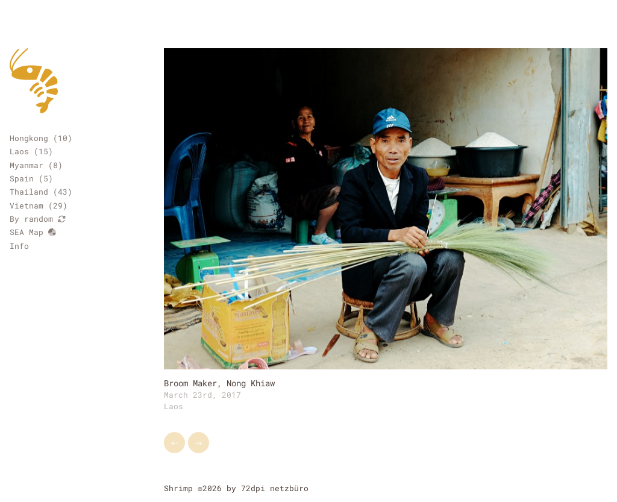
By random (38, 219)
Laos (19, 151)
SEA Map (33, 232)
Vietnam (26, 205)
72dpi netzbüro (274, 488)
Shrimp (178, 488)
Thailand (29, 191)
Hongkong (29, 138)
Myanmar (26, 165)
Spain (22, 178)
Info (19, 246)
